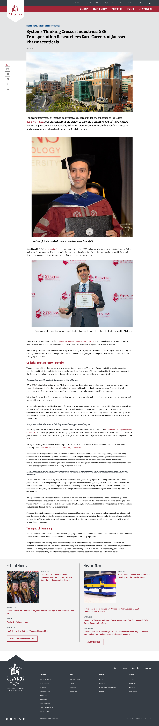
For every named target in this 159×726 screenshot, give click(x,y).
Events (101, 679)
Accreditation (73, 687)
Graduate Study (43, 695)
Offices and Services (75, 679)
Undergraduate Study (45, 691)
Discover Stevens (100, 9)
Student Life (117, 9)
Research (130, 9)
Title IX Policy (139, 719)
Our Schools (43, 687)
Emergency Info (148, 719)
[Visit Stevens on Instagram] (15, 718)
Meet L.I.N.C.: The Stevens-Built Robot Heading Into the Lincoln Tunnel (134, 576)
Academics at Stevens (45, 679)
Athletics (98, 3)
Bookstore (101, 691)
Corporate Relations (75, 3)
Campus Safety (103, 683)
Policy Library (73, 683)
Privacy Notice (130, 719)
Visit (106, 3)
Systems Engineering (54, 249)
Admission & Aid (145, 9)
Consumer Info (73, 691)
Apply (114, 3)
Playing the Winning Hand (17, 622)
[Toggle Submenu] (133, 3)
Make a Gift (135, 668)
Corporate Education (45, 703)
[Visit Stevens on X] (20, 718)
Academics (84, 9)
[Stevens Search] (149, 3)
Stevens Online (43, 699)
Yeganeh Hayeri (35, 121)
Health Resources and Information (107, 687)
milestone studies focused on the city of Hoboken (60, 447)
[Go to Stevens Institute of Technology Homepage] (15, 673)
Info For (129, 3)
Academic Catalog (44, 711)
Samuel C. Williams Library (46, 707)
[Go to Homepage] (15, 11)
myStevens (141, 3)
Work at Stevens (133, 683)
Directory (131, 679)
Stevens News (31, 26)
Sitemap (123, 719)
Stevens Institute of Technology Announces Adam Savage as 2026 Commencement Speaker (111, 610)
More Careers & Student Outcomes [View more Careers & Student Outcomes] (22, 638)
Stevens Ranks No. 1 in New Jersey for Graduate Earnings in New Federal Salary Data (40, 612)
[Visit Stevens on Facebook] (24, 718)
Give (121, 3)
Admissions (132, 687)
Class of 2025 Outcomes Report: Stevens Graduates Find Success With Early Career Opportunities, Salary (57, 577)
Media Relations (133, 691)
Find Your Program (44, 683)
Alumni (88, 3)
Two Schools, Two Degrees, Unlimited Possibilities (27, 631)
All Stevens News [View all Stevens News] (94, 642)
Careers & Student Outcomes (49, 26)
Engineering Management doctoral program (75, 341)
